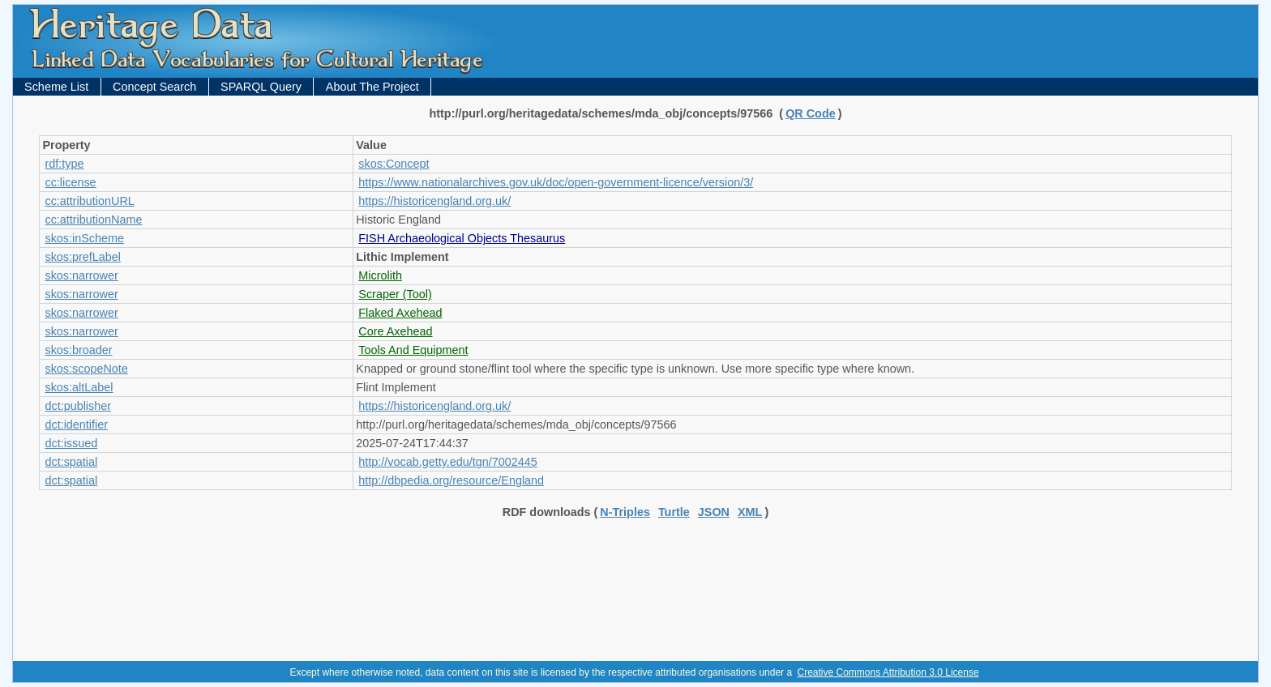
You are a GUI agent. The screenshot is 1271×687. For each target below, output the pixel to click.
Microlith (380, 275)
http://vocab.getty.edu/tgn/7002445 (447, 461)
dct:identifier (76, 424)
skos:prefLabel (83, 256)
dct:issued (71, 443)
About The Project (372, 86)
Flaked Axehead (400, 312)
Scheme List (56, 86)
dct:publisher (78, 405)
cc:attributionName (93, 219)
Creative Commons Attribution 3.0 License (887, 672)
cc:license (70, 182)
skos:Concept (393, 163)
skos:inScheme (84, 238)
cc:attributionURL (89, 200)
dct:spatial (71, 461)
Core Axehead (395, 331)
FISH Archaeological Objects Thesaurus (461, 238)
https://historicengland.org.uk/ (434, 200)
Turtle (674, 512)
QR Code (810, 113)
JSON (714, 512)
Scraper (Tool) (394, 294)
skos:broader (78, 350)
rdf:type (64, 163)
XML (750, 512)
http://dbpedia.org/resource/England (451, 480)
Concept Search (154, 86)
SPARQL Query (261, 86)
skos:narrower (81, 275)
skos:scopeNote (86, 368)
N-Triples (625, 512)
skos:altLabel (79, 387)
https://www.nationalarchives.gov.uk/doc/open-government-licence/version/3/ (555, 182)
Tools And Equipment (413, 350)
